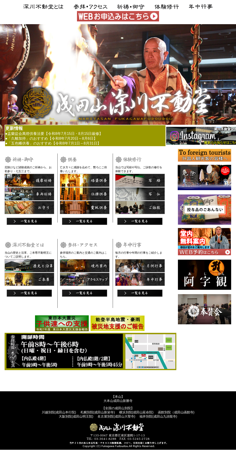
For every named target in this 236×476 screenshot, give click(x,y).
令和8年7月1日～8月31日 (76, 143)
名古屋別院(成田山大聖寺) (116, 416)
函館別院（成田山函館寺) (176, 412)
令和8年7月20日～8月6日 (72, 138)
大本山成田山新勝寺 (118, 401)
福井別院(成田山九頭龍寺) (158, 416)
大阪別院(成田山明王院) (76, 416)
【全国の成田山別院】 (118, 408)
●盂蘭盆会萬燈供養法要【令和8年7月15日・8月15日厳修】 (54, 134)
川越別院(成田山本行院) (59, 412)
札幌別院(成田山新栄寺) (97, 412)
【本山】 (118, 396)
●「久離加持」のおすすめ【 (28, 138)
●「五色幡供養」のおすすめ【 (30, 143)
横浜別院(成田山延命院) (136, 412)
